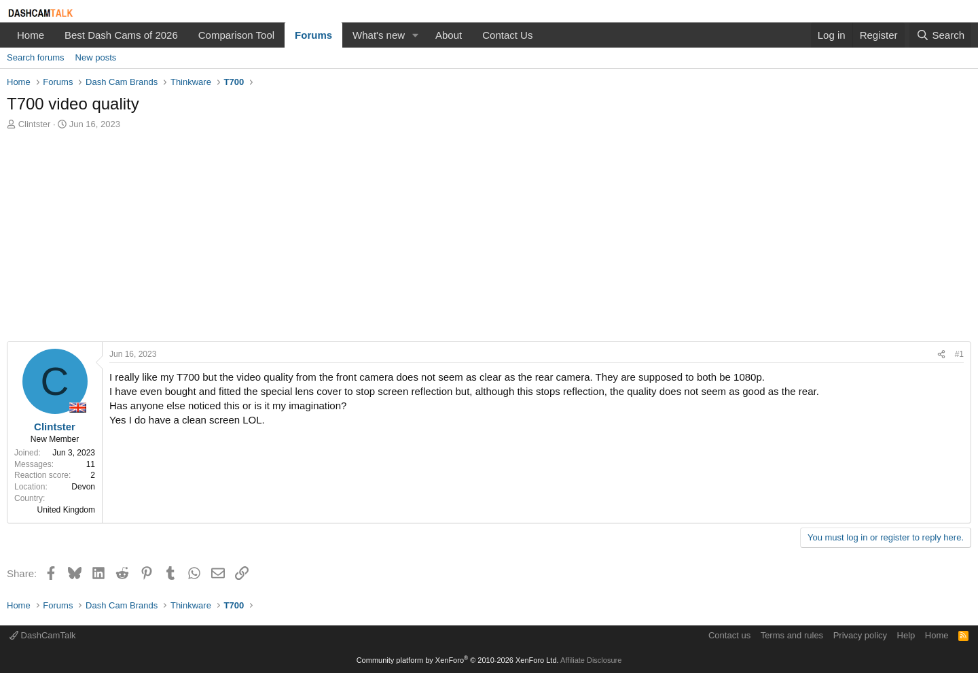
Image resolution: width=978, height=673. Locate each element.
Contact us (729, 635)
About (448, 35)
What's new (378, 35)
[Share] (941, 354)
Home (30, 35)
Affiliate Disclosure (590, 660)
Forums (313, 35)
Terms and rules (792, 635)
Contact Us (507, 35)
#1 (959, 354)
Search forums (36, 57)
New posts (96, 57)
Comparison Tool (236, 35)
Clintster (34, 124)
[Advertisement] (489, 239)
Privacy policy (860, 635)
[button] (415, 35)
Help (906, 635)
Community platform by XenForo (458, 660)
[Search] (940, 35)
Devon (83, 486)
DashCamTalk (43, 635)
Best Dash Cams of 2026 (121, 35)
